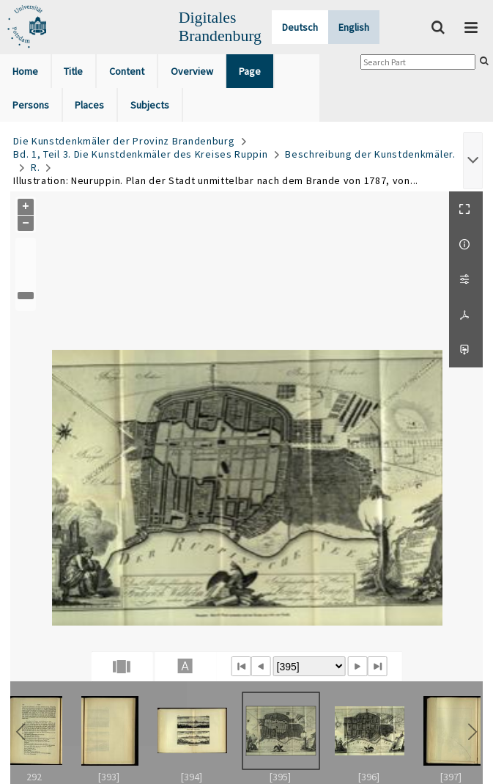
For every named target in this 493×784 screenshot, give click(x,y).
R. (35, 167)
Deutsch (300, 27)
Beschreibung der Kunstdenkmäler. (370, 154)
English (353, 27)
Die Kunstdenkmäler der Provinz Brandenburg (123, 140)
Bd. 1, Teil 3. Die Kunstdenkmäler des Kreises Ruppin (140, 154)
